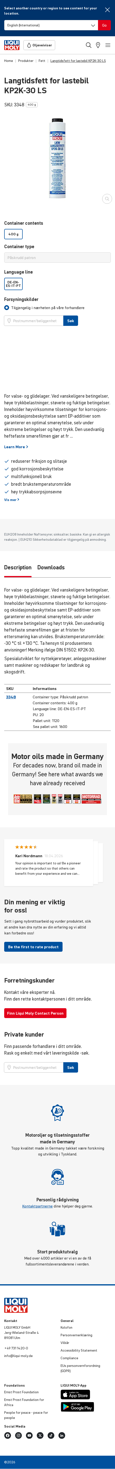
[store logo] (11, 45)
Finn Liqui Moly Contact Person (35, 1013)
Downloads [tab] (51, 567)
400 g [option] (13, 234)
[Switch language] (51, 25)
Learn (16, 446)
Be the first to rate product (33, 946)
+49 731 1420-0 (16, 1348)
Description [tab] (18, 567)
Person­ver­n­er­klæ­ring (76, 1335)
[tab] (44, 308)
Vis (11, 499)
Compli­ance (69, 1358)
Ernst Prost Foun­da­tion (21, 1392)
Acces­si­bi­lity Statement (79, 1350)
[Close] (107, 10)
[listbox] (57, 234)
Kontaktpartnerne (37, 1206)
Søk (70, 320)
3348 (11, 697)
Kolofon (66, 1327)
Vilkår (65, 1342)
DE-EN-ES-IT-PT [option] (13, 284)
